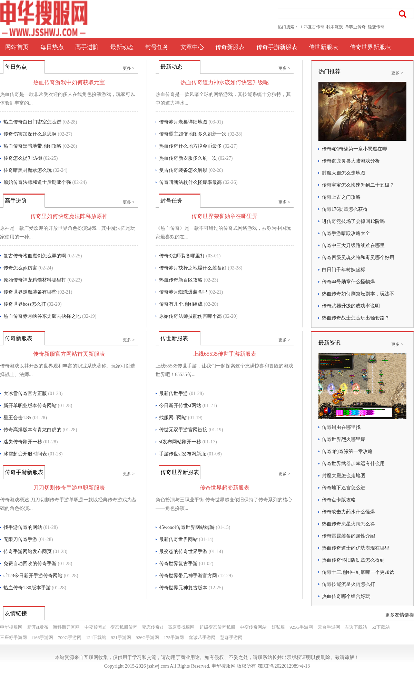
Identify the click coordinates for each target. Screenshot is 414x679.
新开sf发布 (37, 627)
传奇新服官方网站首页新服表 (69, 354)
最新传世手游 (173, 393)
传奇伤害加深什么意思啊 (30, 134)
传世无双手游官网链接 (183, 429)
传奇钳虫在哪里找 (341, 427)
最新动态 (122, 47)
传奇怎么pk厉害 (20, 267)
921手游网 (121, 637)
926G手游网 (147, 637)
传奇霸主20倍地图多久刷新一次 (193, 134)
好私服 (278, 627)
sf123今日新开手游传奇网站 (32, 575)
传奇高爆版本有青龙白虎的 (32, 429)
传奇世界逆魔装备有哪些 (30, 292)
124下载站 (96, 637)
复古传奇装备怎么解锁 (183, 170)
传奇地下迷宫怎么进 (343, 487)
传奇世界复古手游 (178, 563)
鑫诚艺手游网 (202, 637)
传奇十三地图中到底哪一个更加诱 (358, 572)
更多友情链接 (399, 615)
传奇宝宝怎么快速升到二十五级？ (358, 185)
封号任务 (157, 47)
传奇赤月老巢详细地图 (183, 122)
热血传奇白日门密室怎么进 (32, 122)
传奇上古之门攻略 (341, 197)
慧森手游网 (231, 637)
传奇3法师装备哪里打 (182, 255)
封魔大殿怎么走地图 (343, 173)
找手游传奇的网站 (22, 527)
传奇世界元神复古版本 (183, 587)
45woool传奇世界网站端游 (187, 527)
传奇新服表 (230, 47)
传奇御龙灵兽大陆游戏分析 (351, 161)
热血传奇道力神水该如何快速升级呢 (224, 82)
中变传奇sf (95, 627)
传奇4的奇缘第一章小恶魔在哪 (354, 148)
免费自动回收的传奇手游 (30, 563)
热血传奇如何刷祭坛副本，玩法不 (358, 293)
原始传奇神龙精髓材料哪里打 (34, 280)
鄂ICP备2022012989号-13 (283, 666)
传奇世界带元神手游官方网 (188, 575)
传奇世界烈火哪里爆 (343, 439)
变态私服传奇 (123, 627)
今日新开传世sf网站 (180, 405)
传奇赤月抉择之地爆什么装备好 (193, 267)
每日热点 (52, 47)
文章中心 (192, 47)
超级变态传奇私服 (217, 627)
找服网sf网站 (173, 417)
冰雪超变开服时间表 (25, 453)
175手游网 (174, 637)
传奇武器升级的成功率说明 (351, 305)
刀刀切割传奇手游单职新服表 (69, 488)
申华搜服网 (11, 627)
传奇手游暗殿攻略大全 (346, 233)
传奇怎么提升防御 (22, 158)
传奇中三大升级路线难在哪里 (353, 245)
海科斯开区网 (66, 627)
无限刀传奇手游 (20, 539)
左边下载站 (356, 627)
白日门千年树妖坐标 (343, 269)
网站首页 (17, 47)
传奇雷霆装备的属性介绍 (348, 536)
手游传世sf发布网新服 (182, 453)
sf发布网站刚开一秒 (180, 441)
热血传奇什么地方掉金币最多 (190, 146)
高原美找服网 (181, 627)
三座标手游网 (13, 637)
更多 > (129, 68)
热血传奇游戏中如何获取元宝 (69, 82)
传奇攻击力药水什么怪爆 (348, 511)
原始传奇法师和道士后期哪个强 (37, 182)
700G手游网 (69, 637)
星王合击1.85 (17, 417)
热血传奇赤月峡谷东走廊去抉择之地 (42, 316)
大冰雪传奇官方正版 (25, 393)
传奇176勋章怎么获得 (345, 209)
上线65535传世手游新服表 (224, 354)
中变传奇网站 (253, 627)
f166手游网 (42, 637)
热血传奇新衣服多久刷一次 (188, 158)
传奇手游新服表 (276, 47)
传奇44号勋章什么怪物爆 (348, 281)
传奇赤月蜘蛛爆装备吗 (183, 292)
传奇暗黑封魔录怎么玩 (27, 170)
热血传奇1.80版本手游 (27, 587)
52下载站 (381, 627)
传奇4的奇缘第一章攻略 (347, 451)
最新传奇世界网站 (178, 539)
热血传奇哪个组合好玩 (346, 596)
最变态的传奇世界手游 (183, 551)
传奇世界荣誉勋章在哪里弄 (224, 216)
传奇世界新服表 (370, 47)
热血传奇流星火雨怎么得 (348, 524)
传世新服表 (323, 47)
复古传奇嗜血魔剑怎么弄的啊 (34, 255)
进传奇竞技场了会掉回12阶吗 (353, 221)
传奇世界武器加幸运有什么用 (353, 463)
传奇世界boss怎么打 (24, 304)
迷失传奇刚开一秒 (22, 441)
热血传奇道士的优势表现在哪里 (356, 548)
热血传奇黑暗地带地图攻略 (32, 146)
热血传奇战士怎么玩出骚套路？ (356, 318)
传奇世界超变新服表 (224, 488)
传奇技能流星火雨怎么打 (348, 584)
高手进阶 (87, 47)
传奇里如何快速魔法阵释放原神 (69, 216)
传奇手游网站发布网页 (27, 551)
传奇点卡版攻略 (339, 499)
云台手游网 (329, 627)
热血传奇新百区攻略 (181, 280)
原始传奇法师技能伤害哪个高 (190, 316)
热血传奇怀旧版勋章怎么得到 (353, 560)
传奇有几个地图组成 (181, 304)
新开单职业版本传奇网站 (30, 405)
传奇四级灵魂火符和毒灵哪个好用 (358, 257)
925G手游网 (301, 627)
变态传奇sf (152, 627)
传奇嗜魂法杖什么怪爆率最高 (190, 182)
